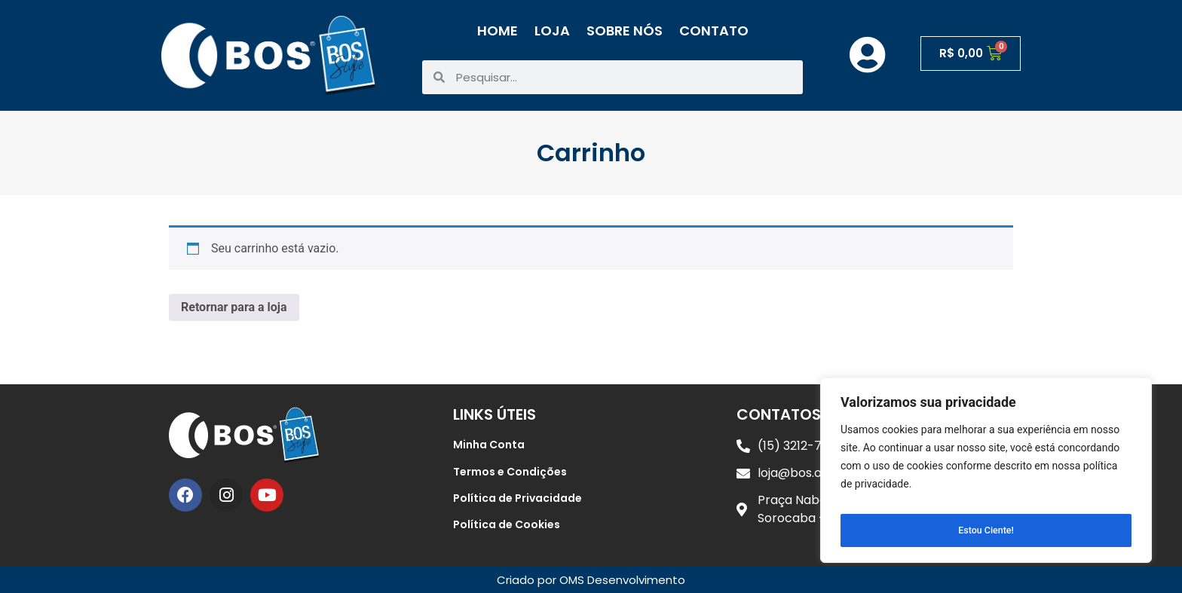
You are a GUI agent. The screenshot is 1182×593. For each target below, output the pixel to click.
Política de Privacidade (517, 498)
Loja (552, 30)
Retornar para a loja (234, 307)
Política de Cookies (506, 524)
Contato (714, 30)
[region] (986, 475)
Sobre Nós (624, 30)
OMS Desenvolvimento (622, 580)
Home (497, 30)
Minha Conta (489, 444)
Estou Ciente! (986, 530)
